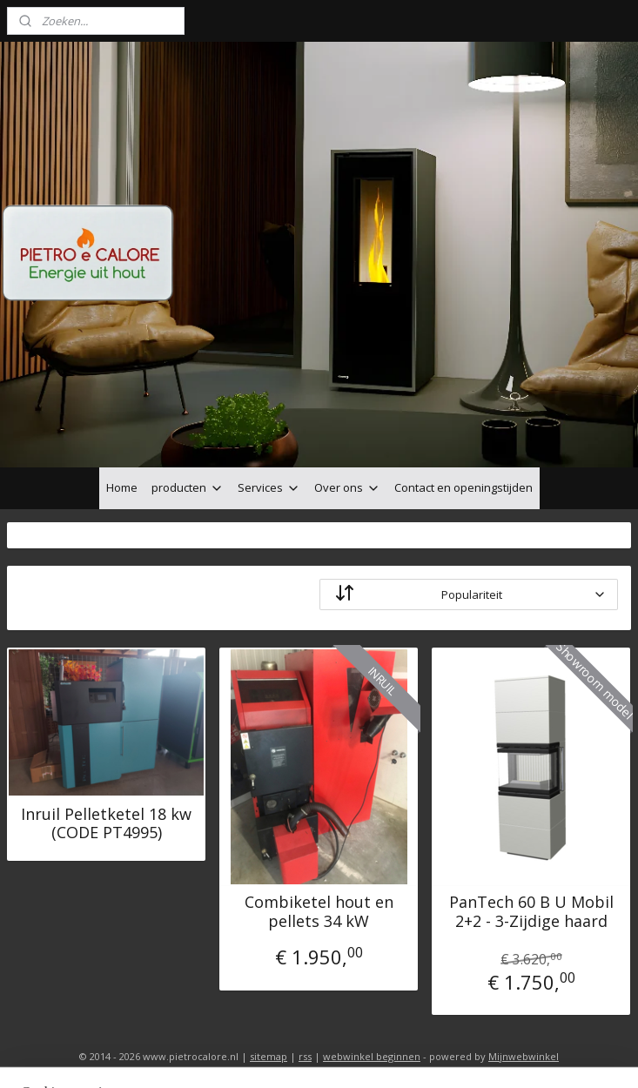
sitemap (268, 1056)
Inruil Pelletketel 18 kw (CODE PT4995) (106, 823)
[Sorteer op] (468, 594)
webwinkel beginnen (371, 1056)
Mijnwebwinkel (523, 1056)
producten (187, 487)
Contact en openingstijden (463, 487)
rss (305, 1056)
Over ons (347, 487)
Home (122, 487)
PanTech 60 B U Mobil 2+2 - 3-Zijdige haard (531, 911)
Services (269, 487)
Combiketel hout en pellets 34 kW (319, 911)
